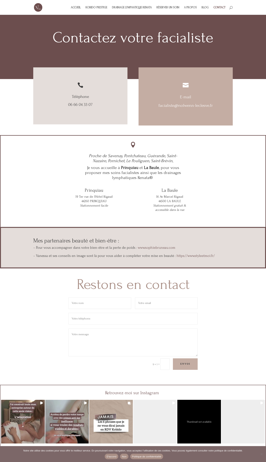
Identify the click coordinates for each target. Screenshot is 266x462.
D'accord (111, 456)
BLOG (205, 7)
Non (124, 456)
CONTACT (219, 7)
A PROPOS (190, 7)
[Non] (261, 454)
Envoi (185, 364)
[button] (23, 421)
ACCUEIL (76, 7)
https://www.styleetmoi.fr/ (196, 256)
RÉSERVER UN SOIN (167, 7)
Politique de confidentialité (146, 456)
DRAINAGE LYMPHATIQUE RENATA (132, 7)
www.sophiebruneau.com (156, 248)
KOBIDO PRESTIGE (96, 7)
